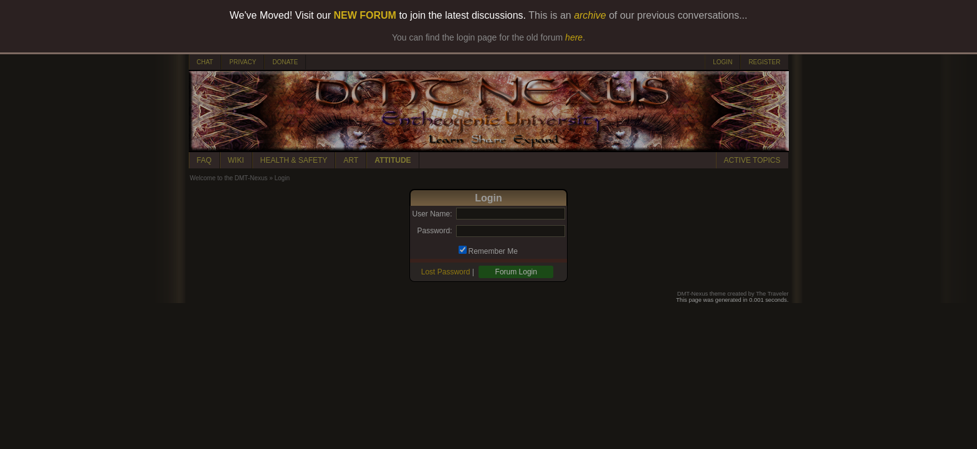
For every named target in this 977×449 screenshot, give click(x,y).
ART (350, 160)
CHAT (205, 62)
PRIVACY (242, 62)
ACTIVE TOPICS (752, 160)
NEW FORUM (365, 15)
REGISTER (764, 62)
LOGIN (722, 62)
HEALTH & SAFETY (294, 160)
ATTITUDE (392, 160)
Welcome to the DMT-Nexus (229, 178)
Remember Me (493, 251)
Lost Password (445, 272)
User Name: (432, 214)
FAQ (204, 160)
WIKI (236, 160)
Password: (434, 230)
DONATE (285, 62)
